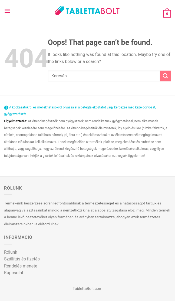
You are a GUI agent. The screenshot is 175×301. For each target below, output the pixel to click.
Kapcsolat (13, 272)
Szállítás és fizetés (22, 259)
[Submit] (165, 76)
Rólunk (10, 252)
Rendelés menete (20, 266)
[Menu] (7, 10)
